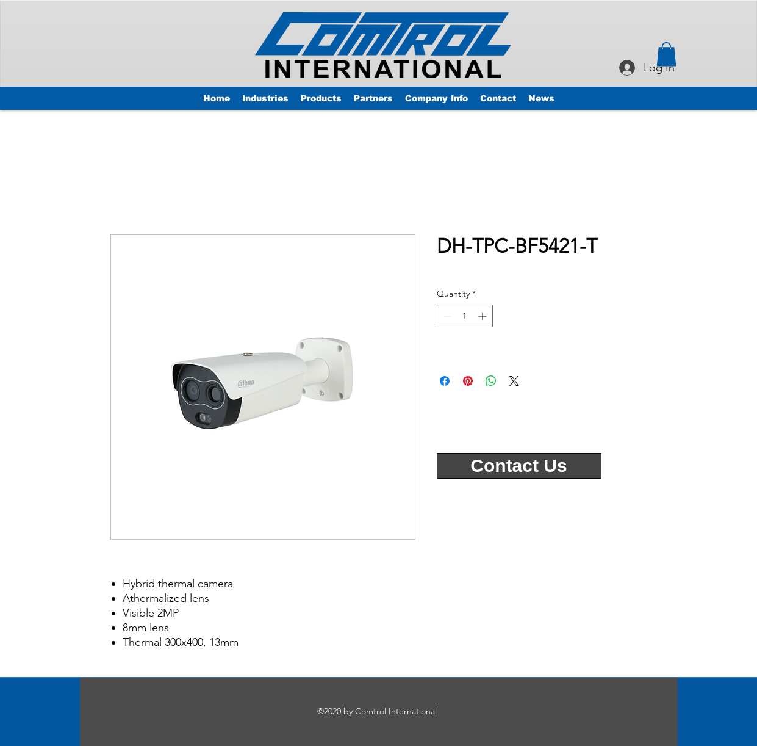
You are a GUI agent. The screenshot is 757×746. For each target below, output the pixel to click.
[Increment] (483, 316)
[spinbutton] (465, 316)
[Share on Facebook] (444, 381)
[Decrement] (446, 316)
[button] (666, 54)
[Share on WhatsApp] (491, 381)
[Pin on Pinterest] (468, 381)
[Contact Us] (519, 466)
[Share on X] (514, 381)
